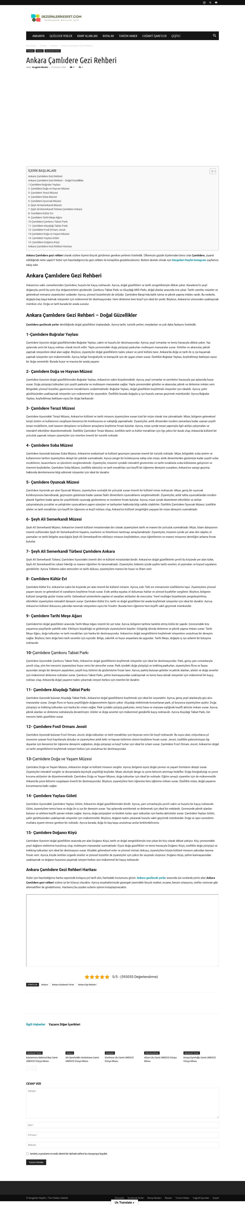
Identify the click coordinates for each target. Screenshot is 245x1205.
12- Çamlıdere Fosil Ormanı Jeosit (46, 229)
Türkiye (43, 45)
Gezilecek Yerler (61, 36)
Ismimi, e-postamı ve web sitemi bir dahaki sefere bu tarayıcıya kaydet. (69, 1153)
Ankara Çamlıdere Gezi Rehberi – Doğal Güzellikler (56, 180)
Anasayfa (38, 36)
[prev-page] (28, 1068)
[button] (214, 36)
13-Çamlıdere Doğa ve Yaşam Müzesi (48, 233)
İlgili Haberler (35, 1024)
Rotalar (108, 36)
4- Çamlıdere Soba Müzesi (42, 196)
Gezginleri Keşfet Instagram (189, 260)
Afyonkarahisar (152, 1053)
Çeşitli (176, 36)
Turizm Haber (128, 36)
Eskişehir (110, 1053)
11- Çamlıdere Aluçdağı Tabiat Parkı (48, 225)
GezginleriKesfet (40, 67)
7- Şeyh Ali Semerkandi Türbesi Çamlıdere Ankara (55, 209)
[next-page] (34, 1068)
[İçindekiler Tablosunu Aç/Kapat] (211, 171)
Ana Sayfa (31, 45)
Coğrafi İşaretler (154, 36)
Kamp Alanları (87, 36)
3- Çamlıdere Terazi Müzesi (43, 192)
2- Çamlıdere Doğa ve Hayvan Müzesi (48, 188)
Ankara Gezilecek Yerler (63, 984)
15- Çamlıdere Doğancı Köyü (44, 242)
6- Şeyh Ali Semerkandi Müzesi (45, 205)
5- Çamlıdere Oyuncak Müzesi (44, 201)
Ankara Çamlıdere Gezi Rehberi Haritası (50, 246)
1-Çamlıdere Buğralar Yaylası (44, 184)
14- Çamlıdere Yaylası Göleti (43, 238)
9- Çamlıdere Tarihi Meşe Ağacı (45, 217)
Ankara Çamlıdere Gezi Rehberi (45, 176)
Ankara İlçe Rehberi (87, 984)
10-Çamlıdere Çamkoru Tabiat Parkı (48, 221)
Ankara (54, 45)
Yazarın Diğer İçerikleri (64, 1024)
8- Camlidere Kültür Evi (40, 213)
